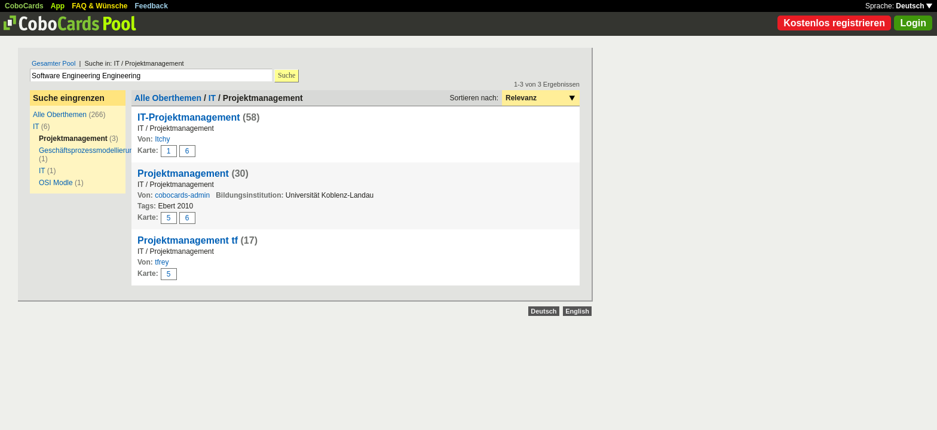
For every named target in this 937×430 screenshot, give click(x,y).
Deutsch (914, 6)
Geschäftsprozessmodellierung (88, 150)
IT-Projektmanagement (188, 117)
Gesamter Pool (53, 63)
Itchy (162, 139)
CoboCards (24, 6)
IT (36, 126)
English (577, 311)
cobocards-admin (182, 195)
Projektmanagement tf (187, 240)
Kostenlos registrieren (834, 23)
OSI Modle (56, 183)
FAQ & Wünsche (99, 6)
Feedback (151, 6)
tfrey (162, 262)
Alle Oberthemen (60, 114)
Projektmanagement (183, 173)
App (58, 6)
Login (913, 23)
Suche (286, 75)
